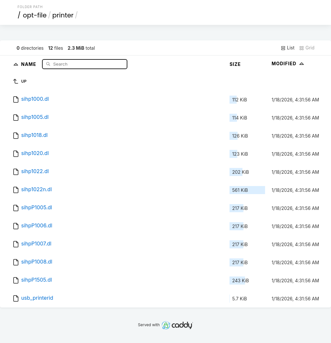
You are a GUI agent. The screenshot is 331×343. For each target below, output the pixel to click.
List (287, 48)
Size (235, 64)
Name (29, 64)
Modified (288, 63)
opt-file (35, 15)
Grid (307, 48)
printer (63, 15)
